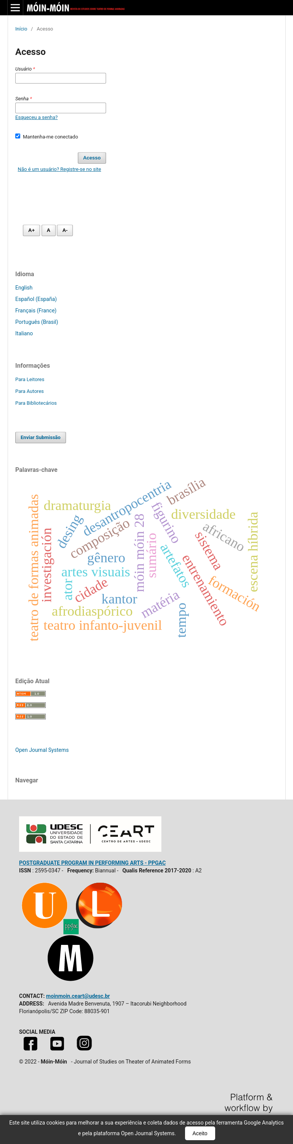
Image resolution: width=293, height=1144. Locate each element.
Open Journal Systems (42, 750)
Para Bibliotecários (36, 403)
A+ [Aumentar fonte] (31, 230)
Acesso (92, 158)
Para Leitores (29, 379)
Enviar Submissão (41, 437)
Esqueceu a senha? (36, 117)
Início (21, 29)
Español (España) (36, 299)
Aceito (200, 1133)
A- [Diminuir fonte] (65, 230)
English (23, 288)
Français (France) (35, 310)
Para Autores (29, 391)
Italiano (24, 333)
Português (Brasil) (36, 322)
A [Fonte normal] (48, 230)
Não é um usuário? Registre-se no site (59, 169)
